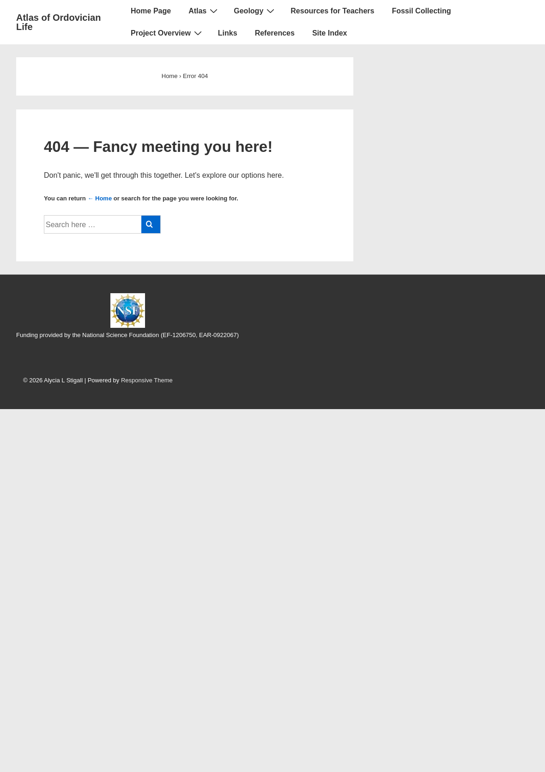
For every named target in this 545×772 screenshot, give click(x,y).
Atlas (204, 10)
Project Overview (167, 32)
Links (227, 33)
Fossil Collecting (421, 11)
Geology (255, 10)
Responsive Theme (147, 380)
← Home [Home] (99, 198)
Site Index (329, 33)
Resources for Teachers (332, 11)
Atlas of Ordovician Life (58, 22)
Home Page (151, 11)
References (275, 33)
